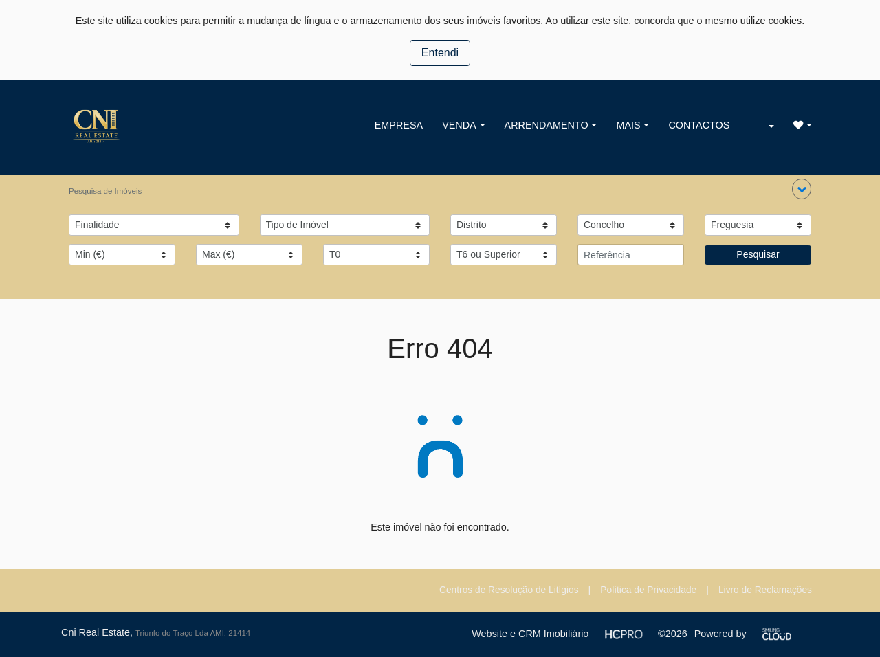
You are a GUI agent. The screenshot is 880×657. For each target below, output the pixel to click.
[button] (801, 189)
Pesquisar (757, 254)
